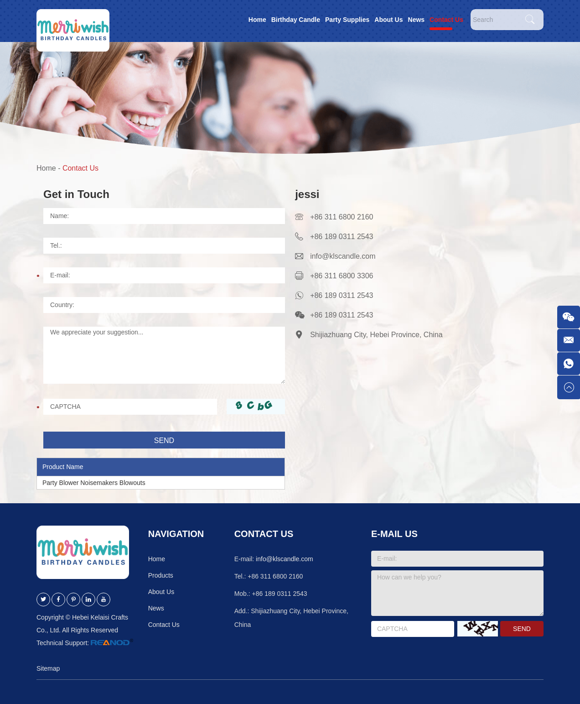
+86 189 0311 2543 (341, 295)
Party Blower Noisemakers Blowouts (93, 482)
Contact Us (446, 19)
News (416, 19)
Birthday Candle (295, 19)
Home (257, 19)
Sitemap (48, 668)
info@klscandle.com (342, 256)
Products (160, 575)
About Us (388, 19)
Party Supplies (347, 19)
